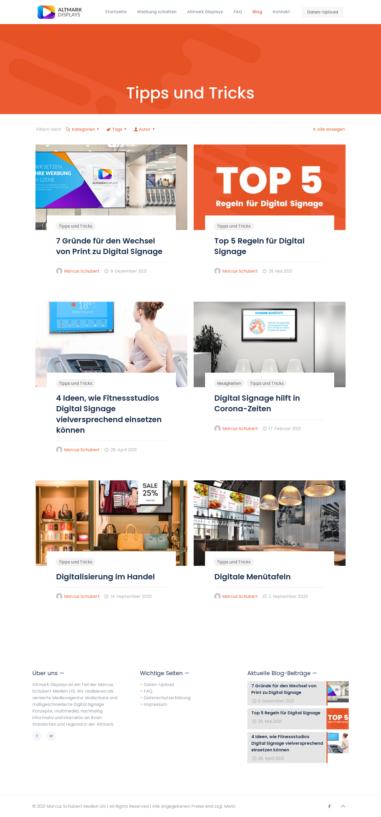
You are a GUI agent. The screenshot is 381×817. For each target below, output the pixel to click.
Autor (145, 129)
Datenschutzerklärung (167, 698)
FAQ (148, 691)
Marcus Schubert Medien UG (76, 806)
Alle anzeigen (327, 129)
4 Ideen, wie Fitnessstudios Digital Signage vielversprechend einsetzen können (109, 414)
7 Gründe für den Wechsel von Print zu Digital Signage (109, 246)
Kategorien (83, 129)
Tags (117, 129)
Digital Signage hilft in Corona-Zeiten (257, 403)
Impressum (155, 704)
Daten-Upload (322, 12)
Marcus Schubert (82, 271)
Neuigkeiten (229, 383)
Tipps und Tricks (75, 226)
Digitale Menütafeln (252, 576)
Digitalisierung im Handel (105, 576)
